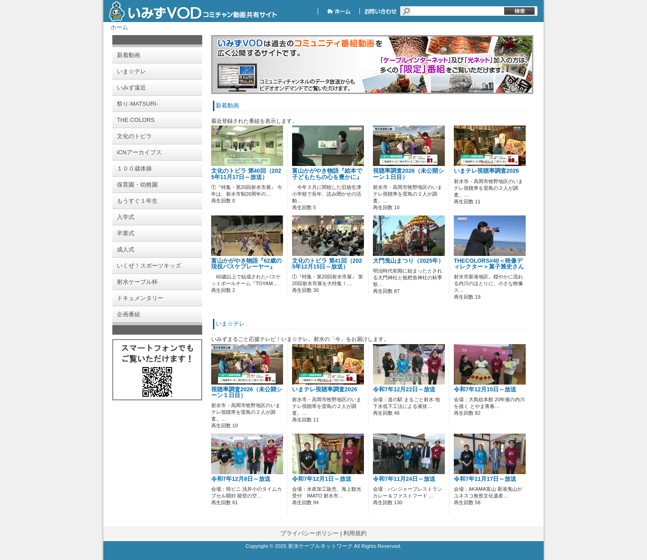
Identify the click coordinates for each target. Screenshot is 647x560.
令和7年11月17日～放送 (485, 479)
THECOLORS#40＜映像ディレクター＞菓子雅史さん (489, 264)
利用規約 (355, 533)
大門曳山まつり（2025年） (408, 261)
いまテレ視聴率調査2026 (486, 171)
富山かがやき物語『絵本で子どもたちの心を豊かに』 (327, 174)
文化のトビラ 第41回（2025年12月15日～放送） (327, 264)
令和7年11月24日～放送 (404, 479)
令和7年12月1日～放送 (321, 479)
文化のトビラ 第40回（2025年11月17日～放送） (246, 174)
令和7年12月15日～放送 (485, 389)
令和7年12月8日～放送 (240, 479)
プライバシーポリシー (309, 533)
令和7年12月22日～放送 (404, 389)
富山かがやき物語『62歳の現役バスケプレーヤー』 (246, 264)
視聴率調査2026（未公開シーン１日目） (408, 174)
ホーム (119, 27)
